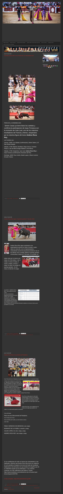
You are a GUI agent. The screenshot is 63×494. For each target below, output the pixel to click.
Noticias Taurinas (13, 42)
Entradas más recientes (7, 487)
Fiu (18, 485)
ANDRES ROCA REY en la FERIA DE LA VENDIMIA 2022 (19, 55)
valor (32, 334)
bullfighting (13, 334)
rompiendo (27, 334)
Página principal (6, 42)
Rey (23, 334)
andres (10, 334)
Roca (24, 334)
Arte (11, 334)
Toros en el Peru (44, 42)
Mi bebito (22, 485)
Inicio (22, 487)
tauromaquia (33, 485)
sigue (29, 334)
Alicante (7, 334)
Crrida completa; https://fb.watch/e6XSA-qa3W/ (17, 478)
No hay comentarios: (15, 198)
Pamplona (25, 485)
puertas (21, 334)
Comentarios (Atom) (11, 489)
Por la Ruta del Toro (19, 5)
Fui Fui (20, 485)
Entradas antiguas (36, 487)
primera (27, 485)
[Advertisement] (22, 64)
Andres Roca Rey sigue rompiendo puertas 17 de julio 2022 (19, 219)
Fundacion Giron (51, 42)
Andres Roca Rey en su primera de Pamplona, (16, 355)
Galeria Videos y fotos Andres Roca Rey (33, 42)
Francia (17, 334)
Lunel (19, 334)
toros (30, 334)
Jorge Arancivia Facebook (21, 42)
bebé (10, 485)
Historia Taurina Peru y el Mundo (8, 44)
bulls (15, 334)
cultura (17, 485)
